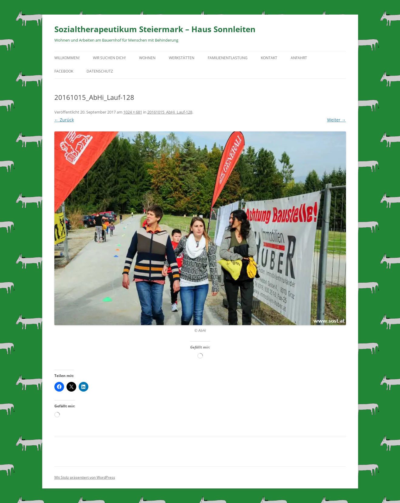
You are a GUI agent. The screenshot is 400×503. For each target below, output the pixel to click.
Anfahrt (299, 57)
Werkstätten (181, 57)
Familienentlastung (228, 57)
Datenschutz (100, 71)
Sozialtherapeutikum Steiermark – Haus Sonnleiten (154, 29)
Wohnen (147, 57)
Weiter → (336, 120)
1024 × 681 (132, 112)
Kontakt (269, 57)
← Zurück (64, 120)
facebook (63, 71)
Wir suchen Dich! (109, 57)
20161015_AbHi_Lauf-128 (169, 112)
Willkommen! (67, 57)
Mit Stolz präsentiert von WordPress (84, 477)
